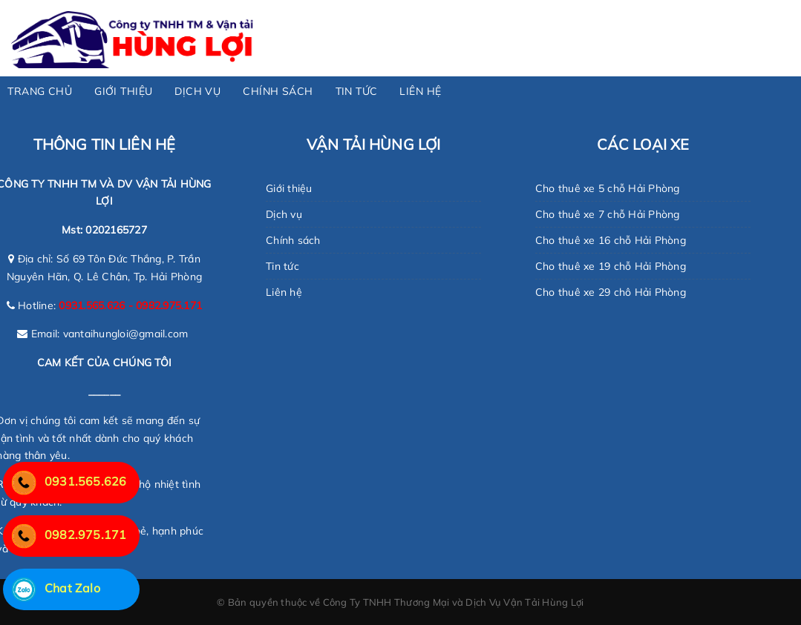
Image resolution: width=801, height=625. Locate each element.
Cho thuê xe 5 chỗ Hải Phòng (607, 188)
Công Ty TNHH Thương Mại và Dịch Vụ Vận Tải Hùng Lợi (453, 602)
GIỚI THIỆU (123, 91)
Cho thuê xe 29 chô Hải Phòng (610, 292)
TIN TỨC (357, 91)
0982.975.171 (64, 534)
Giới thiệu (289, 188)
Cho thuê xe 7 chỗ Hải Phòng (607, 214)
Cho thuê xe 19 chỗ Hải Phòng (610, 266)
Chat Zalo (51, 588)
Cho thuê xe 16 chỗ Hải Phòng (610, 240)
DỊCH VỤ (197, 91)
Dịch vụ (284, 214)
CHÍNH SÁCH (278, 91)
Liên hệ (284, 292)
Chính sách (293, 240)
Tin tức (282, 266)
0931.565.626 (64, 481)
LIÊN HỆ (420, 91)
